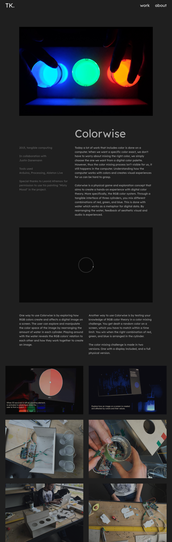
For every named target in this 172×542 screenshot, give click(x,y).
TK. (10, 5)
